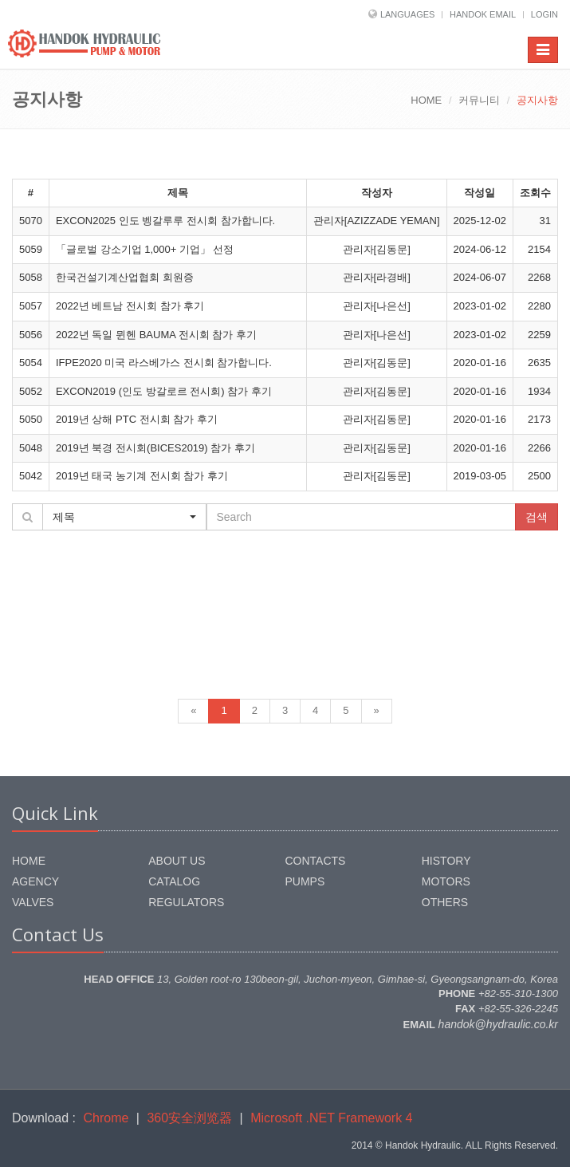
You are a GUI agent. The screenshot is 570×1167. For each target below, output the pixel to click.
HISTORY (446, 860)
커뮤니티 (479, 100)
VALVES (32, 902)
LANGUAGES (407, 14)
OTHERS (445, 902)
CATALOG (174, 881)
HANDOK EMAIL (483, 14)
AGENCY (35, 881)
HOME (426, 100)
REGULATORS (186, 902)
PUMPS (305, 881)
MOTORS (446, 881)
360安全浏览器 (189, 1118)
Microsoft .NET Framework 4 (331, 1118)
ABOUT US (176, 860)
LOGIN (544, 14)
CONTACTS (315, 860)
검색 (536, 517)
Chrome (106, 1118)
